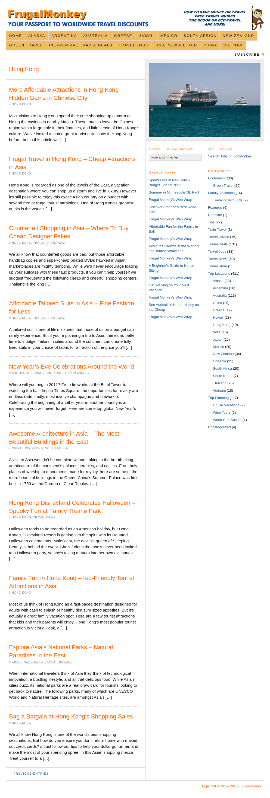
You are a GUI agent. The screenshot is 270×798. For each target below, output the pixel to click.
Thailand (41, 242)
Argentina (64, 36)
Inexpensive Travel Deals (80, 45)
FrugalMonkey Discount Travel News (135, 18)
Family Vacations (221, 193)
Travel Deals (218, 244)
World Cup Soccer (227, 420)
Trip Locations (219, 273)
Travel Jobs (133, 45)
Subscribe (247, 54)
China (210, 45)
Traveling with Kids (228, 200)
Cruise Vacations (226, 405)
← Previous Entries (29, 773)
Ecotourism (217, 178)
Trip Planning (77, 373)
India (217, 332)
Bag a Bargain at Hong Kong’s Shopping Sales (71, 716)
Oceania (219, 361)
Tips (211, 222)
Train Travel (217, 229)
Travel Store (217, 266)
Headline (215, 215)
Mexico (169, 36)
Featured (215, 207)
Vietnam (233, 45)
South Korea (56, 448)
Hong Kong (21, 104)
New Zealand (238, 36)
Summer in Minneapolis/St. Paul (174, 192)
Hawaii (146, 36)
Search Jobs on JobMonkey (230, 156)
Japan (50, 661)
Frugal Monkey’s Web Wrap (170, 200)
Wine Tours (222, 412)
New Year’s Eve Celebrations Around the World (71, 366)
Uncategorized (219, 427)
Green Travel (26, 45)
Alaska (36, 36)
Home (15, 36)
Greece (123, 36)
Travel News (44, 517)
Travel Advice (218, 237)
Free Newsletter (175, 45)
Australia (95, 36)
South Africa (200, 36)
